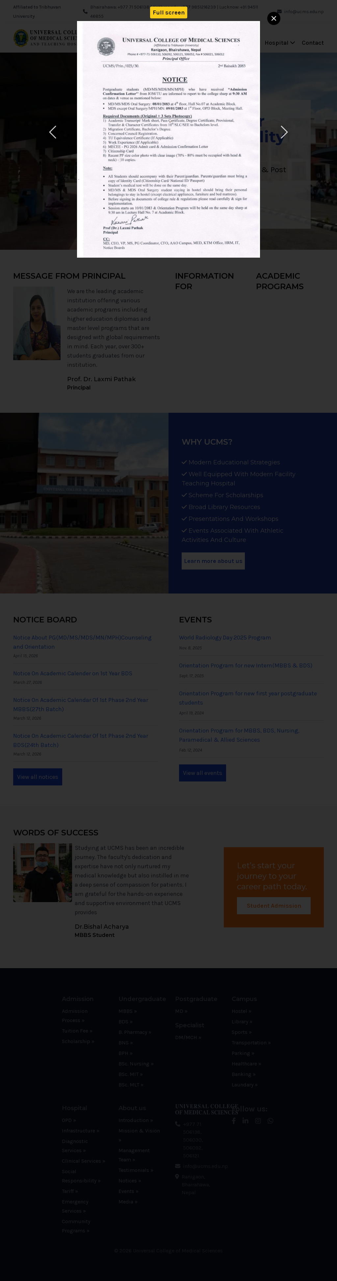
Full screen (169, 12)
